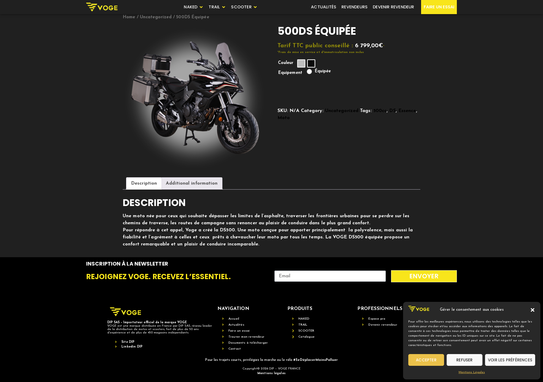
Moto (284, 117)
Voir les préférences (510, 360)
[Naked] (193, 7)
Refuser (464, 360)
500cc (380, 110)
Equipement (290, 73)
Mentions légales (271, 373)
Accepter (426, 360)
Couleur (286, 63)
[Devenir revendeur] (393, 7)
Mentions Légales (472, 372)
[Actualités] (323, 7)
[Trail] (217, 7)
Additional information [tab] (191, 183)
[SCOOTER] (244, 7)
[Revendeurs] (354, 7)
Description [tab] (144, 183)
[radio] (301, 63)
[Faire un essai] (439, 7)
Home (129, 17)
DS (392, 110)
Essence (407, 110)
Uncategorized (156, 17)
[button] (532, 310)
